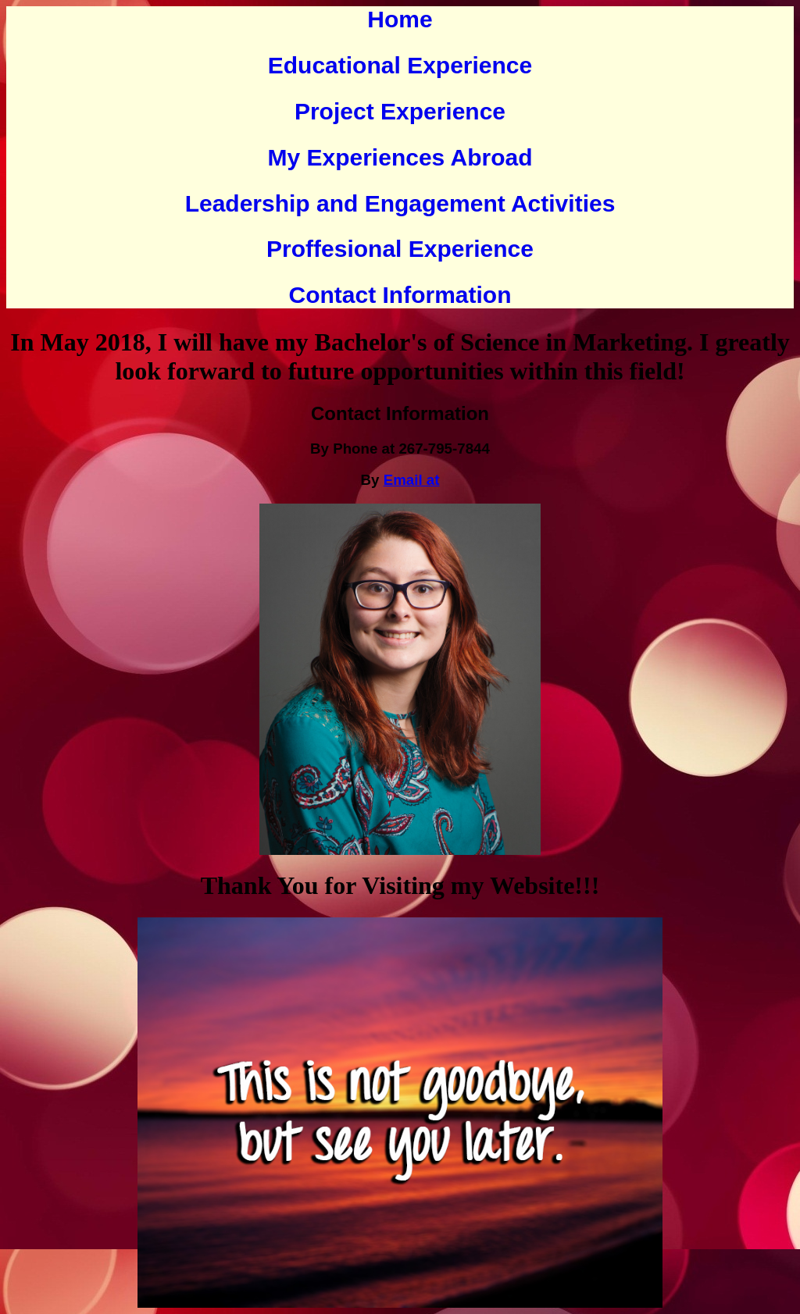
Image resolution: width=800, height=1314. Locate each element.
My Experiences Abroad (399, 157)
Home (399, 19)
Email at (412, 480)
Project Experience (400, 111)
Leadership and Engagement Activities (400, 203)
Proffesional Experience (400, 249)
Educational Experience (400, 65)
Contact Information (400, 295)
